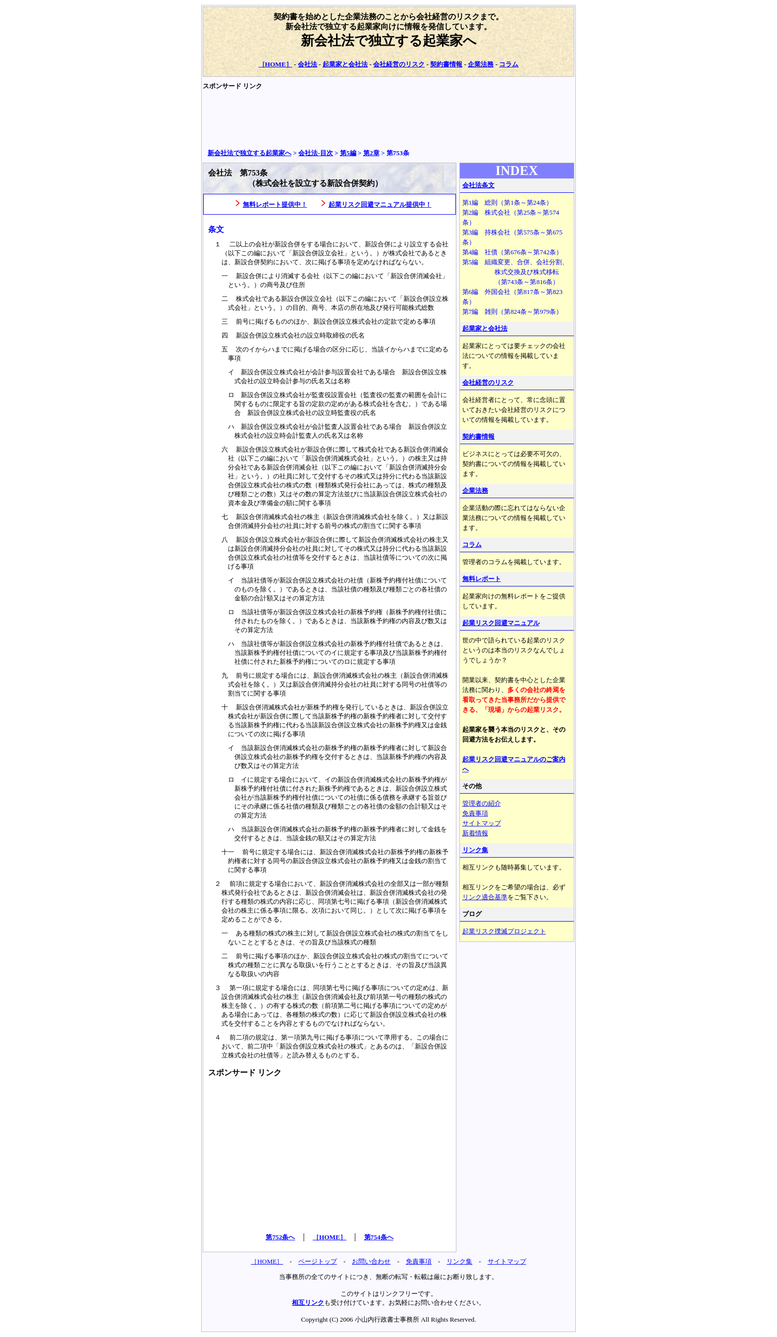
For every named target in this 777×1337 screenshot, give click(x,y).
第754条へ (378, 1237)
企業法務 (481, 64)
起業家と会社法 (345, 64)
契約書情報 (446, 64)
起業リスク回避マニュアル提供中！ (380, 204)
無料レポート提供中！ (275, 204)
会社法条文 (478, 185)
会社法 (307, 64)
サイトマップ (481, 823)
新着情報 (475, 833)
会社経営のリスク (399, 64)
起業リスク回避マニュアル (501, 623)
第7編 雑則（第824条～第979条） (512, 311)
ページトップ (317, 1261)
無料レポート (481, 578)
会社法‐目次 (315, 153)
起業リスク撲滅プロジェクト (504, 931)
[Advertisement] (383, 119)
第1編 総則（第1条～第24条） (507, 202)
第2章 (371, 153)
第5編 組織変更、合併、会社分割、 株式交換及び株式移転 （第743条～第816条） (515, 272)
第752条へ (280, 1237)
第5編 (348, 153)
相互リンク (308, 1302)
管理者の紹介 (481, 803)
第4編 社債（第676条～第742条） (512, 252)
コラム (508, 64)
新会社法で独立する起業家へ (389, 40)
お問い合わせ (371, 1261)
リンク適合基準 (484, 897)
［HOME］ (275, 64)
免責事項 (475, 813)
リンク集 (475, 850)
